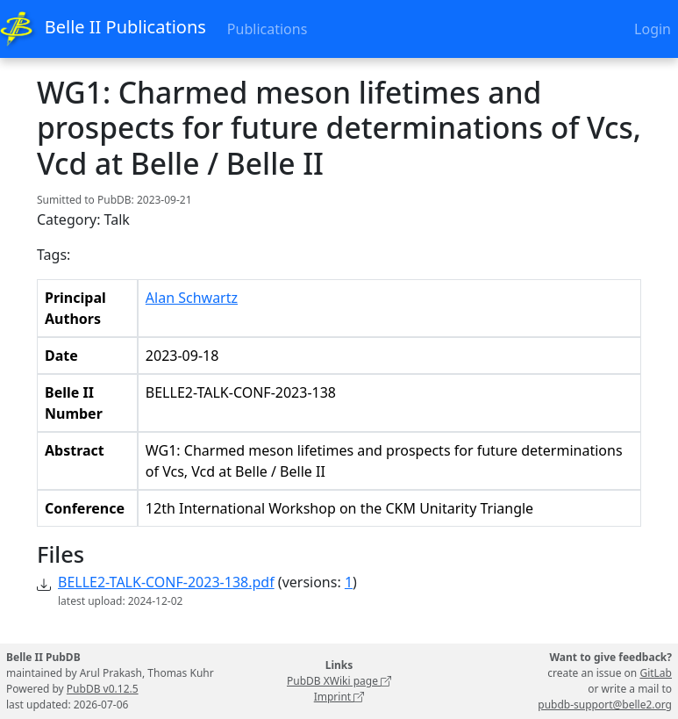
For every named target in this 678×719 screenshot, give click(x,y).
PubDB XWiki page (339, 680)
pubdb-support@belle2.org (605, 704)
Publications (267, 29)
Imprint (339, 696)
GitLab (655, 672)
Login (652, 29)
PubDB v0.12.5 (103, 688)
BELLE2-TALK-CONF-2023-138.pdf (166, 582)
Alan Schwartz (192, 297)
